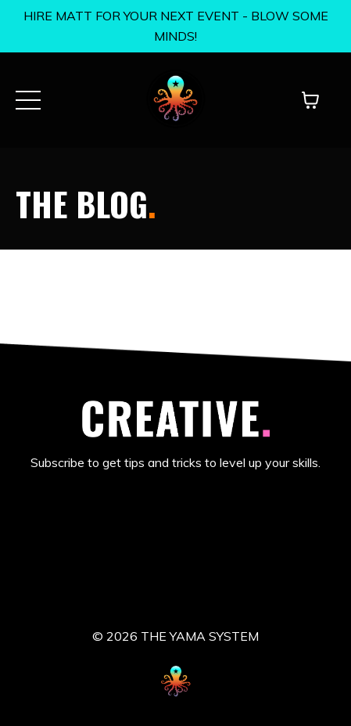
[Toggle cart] (310, 100)
